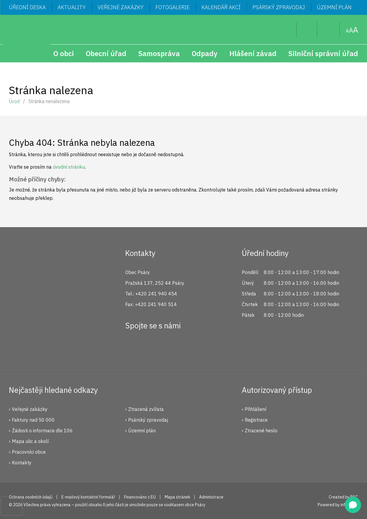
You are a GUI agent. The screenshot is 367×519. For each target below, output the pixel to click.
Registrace (256, 420)
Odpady (204, 53)
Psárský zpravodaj (278, 7)
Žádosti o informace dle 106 (42, 430)
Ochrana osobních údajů (31, 497)
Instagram (153, 347)
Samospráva (159, 53)
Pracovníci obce (29, 452)
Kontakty (21, 463)
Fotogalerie (172, 7)
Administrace (211, 497)
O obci (63, 53)
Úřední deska (27, 7)
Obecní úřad (106, 53)
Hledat (287, 29)
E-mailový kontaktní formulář (88, 497)
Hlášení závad (253, 53)
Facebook (133, 347)
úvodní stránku (69, 167)
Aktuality (72, 7)
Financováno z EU (140, 497)
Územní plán (334, 7)
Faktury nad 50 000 (33, 420)
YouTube (172, 347)
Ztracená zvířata (146, 409)
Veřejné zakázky (121, 7)
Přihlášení (255, 409)
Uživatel (307, 29)
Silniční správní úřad (323, 53)
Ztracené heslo (261, 430)
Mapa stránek (328, 29)
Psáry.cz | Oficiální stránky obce (26, 38)
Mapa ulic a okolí (30, 441)
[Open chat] (353, 505)
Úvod (14, 101)
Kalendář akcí (221, 7)
